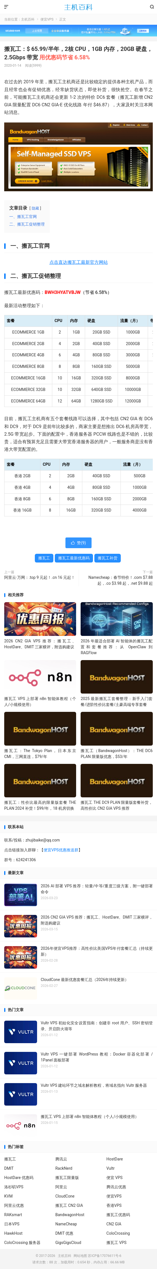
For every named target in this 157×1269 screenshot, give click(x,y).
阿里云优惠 (14, 1205)
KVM (8, 1196)
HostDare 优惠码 (18, 1177)
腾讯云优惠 (116, 1187)
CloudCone (64, 1196)
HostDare (114, 1159)
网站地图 (80, 1256)
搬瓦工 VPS (116, 1242)
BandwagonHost (69, 1214)
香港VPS (114, 1205)
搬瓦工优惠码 (118, 1214)
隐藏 (35, 208)
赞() (78, 543)
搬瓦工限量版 (67, 1177)
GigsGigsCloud (68, 1242)
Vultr (110, 1168)
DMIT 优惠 (64, 1233)
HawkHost (13, 1233)
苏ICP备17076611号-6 (104, 1256)
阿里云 (61, 1187)
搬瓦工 (44, 558)
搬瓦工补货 (107, 558)
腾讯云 (61, 1159)
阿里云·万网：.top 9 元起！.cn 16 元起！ (39, 577)
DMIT (8, 1168)
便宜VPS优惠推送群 (61, 850)
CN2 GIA (113, 1224)
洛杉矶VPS (13, 1187)
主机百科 (78, 7)
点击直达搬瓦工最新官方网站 (78, 262)
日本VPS (11, 1224)
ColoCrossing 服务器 (22, 1242)
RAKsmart (13, 1214)
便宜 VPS (114, 1177)
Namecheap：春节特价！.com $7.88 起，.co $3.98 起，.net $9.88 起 (120, 580)
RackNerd (63, 1168)
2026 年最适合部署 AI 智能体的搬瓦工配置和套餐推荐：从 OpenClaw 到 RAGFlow (117, 647)
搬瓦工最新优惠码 (74, 558)
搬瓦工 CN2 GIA (69, 1205)
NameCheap (66, 1224)
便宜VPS (46, 19)
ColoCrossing (118, 1233)
